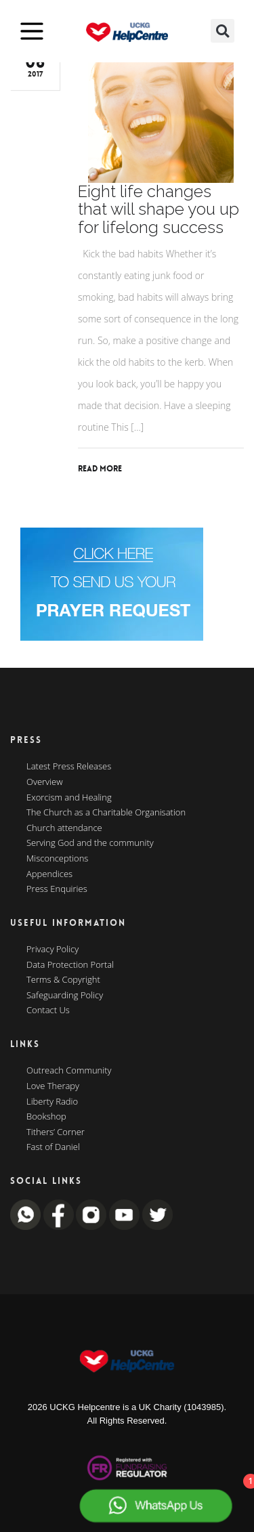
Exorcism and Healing (69, 797)
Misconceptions (57, 858)
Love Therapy (52, 1086)
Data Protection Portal (70, 965)
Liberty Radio (52, 1102)
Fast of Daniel (53, 1147)
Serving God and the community (90, 843)
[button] (222, 31)
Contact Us (48, 1010)
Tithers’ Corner (55, 1132)
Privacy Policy (52, 949)
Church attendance (64, 828)
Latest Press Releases (68, 766)
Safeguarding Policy (64, 995)
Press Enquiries (56, 889)
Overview (44, 782)
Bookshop (46, 1116)
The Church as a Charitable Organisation (106, 812)
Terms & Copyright (63, 980)
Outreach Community (69, 1070)
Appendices (49, 874)
